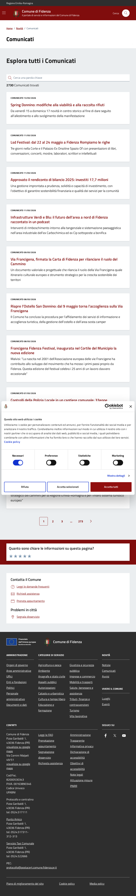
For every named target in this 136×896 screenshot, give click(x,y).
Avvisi (105, 676)
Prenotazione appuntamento (47, 743)
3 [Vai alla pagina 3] (62, 521)
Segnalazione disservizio (46, 755)
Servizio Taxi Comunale (20, 843)
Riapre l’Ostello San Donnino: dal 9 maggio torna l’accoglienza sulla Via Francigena (67, 308)
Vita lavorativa (78, 716)
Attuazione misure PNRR (81, 783)
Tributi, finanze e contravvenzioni (80, 702)
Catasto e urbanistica (51, 693)
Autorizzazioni (46, 688)
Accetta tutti (111, 487)
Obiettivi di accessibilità (77, 766)
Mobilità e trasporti (81, 682)
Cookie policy (12, 442)
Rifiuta (25, 487)
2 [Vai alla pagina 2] (53, 521)
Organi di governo (17, 665)
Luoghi (106, 698)
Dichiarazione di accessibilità (79, 755)
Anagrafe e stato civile (51, 676)
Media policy (97, 883)
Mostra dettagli (116, 476)
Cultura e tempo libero (51, 699)
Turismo (74, 710)
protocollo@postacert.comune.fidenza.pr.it (31, 867)
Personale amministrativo (15, 696)
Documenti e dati (16, 705)
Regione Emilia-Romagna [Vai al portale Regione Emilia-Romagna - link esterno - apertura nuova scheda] (19, 3)
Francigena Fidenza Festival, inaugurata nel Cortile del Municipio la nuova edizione (64, 350)
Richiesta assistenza (50, 763)
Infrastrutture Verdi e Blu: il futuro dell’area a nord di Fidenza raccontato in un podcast (59, 219)
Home (9, 28)
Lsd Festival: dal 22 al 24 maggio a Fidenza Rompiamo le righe (60, 142)
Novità (19, 28)
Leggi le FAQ (45, 735)
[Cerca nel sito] (126, 13)
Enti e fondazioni (16, 682)
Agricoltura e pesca (49, 665)
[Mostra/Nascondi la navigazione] (4, 13)
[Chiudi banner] (130, 406)
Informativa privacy (82, 746)
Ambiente (44, 671)
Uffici (9, 676)
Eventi (106, 704)
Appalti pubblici (47, 682)
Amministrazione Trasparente (80, 738)
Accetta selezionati (68, 487)
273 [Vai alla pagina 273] (80, 521)
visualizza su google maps (18, 749)
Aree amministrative (18, 671)
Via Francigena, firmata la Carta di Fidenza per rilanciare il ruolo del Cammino (64, 261)
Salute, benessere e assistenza (81, 691)
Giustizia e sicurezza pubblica (82, 668)
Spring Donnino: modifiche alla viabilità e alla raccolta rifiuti (57, 105)
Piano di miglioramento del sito (25, 883)
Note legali (76, 774)
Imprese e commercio (82, 676)
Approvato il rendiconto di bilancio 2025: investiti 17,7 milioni (59, 179)
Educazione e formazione (46, 708)
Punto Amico (14, 819)
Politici (10, 688)
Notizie (106, 665)
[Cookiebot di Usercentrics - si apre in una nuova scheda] (107, 406)
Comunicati (109, 671)
